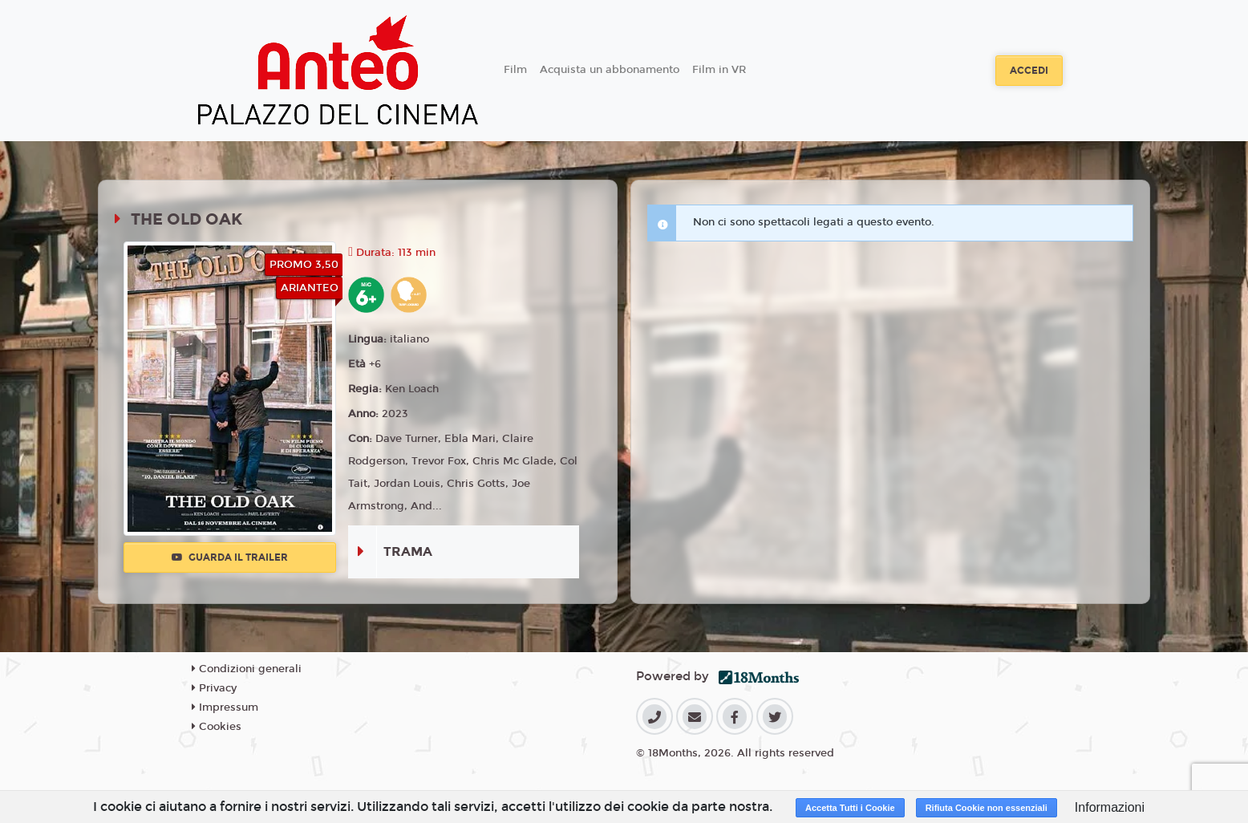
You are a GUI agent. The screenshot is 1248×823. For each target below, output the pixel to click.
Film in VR (719, 69)
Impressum (225, 707)
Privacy (214, 688)
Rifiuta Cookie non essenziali (986, 808)
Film (515, 69)
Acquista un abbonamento (609, 69)
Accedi (1029, 70)
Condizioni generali (247, 669)
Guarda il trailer (230, 557)
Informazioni (1110, 807)
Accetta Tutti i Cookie (850, 808)
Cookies (216, 726)
